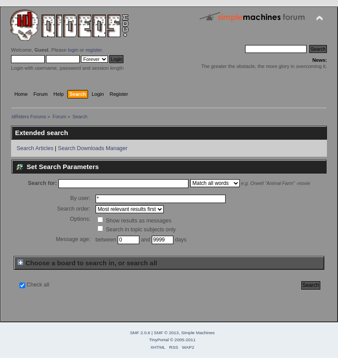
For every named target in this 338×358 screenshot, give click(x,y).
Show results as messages (134, 221)
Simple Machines (198, 332)
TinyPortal (159, 339)
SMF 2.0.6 (140, 332)
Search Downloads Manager (92, 148)
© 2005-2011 (183, 339)
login (73, 50)
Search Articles (34, 148)
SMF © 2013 (166, 332)
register (93, 50)
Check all (38, 285)
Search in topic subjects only (136, 229)
